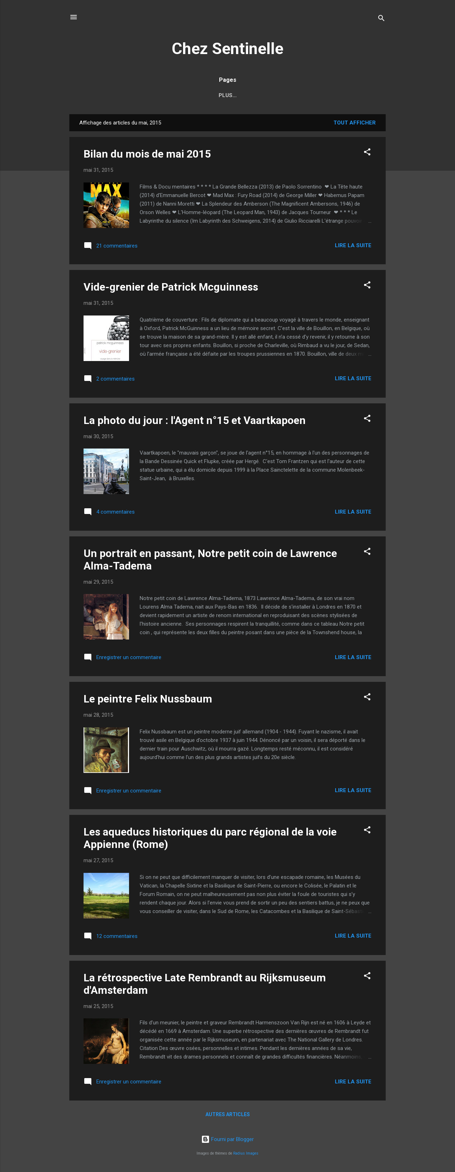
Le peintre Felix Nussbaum (148, 700)
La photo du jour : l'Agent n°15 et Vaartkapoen (195, 421)
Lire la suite (353, 247)
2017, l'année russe (303, 95)
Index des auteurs (154, 95)
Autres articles (227, 1116)
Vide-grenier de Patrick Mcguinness (171, 288)
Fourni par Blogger (227, 1139)
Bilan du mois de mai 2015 (147, 155)
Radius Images (245, 1153)
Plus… (354, 95)
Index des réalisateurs (228, 95)
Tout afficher (354, 124)
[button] (367, 154)
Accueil (103, 95)
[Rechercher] (381, 19)
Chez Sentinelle (227, 48)
